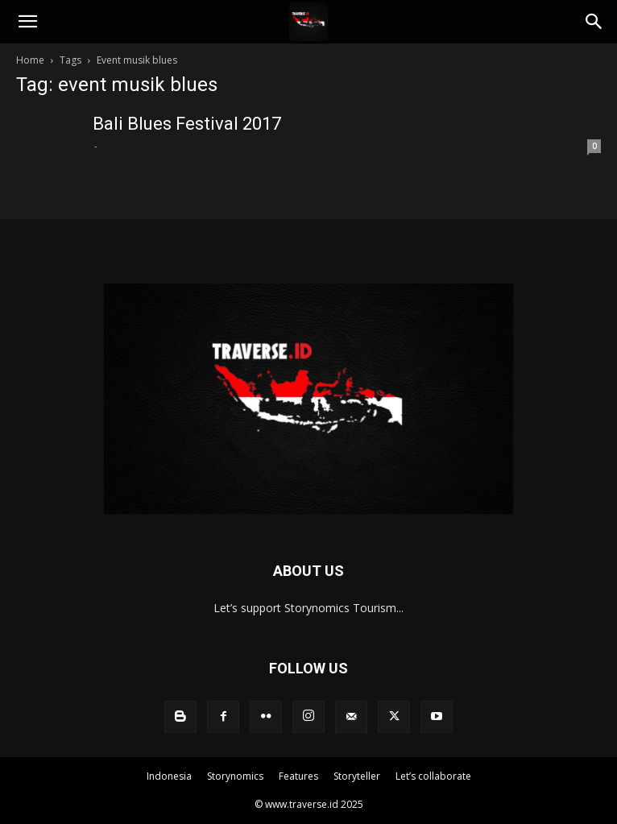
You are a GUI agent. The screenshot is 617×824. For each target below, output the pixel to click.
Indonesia (169, 776)
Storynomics (235, 776)
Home (30, 60)
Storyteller (356, 776)
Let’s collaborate (433, 776)
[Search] (594, 21)
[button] (27, 21)
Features (298, 776)
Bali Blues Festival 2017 (187, 124)
